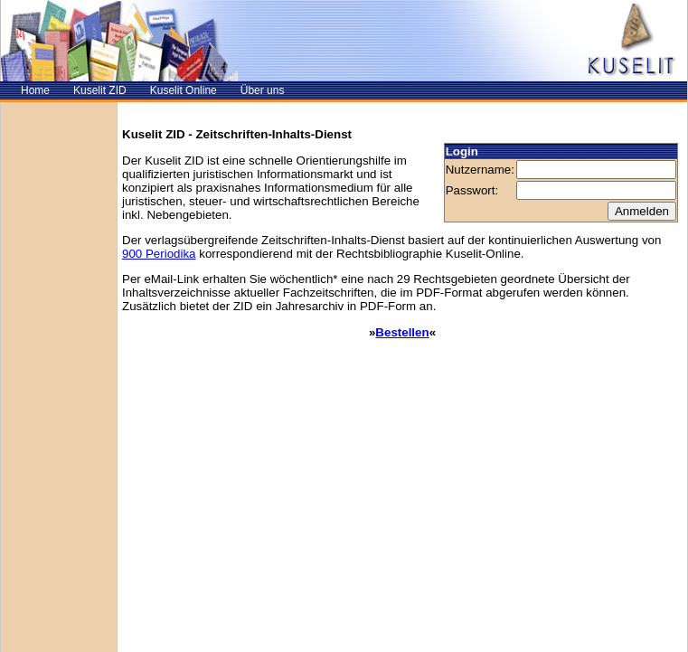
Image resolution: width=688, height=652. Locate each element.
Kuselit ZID (100, 90)
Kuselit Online (183, 90)
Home (35, 90)
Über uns (262, 90)
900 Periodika (159, 253)
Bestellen (402, 332)
